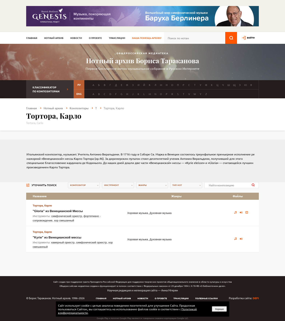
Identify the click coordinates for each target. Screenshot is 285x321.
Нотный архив (53, 38)
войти (251, 37)
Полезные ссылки (206, 298)
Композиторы (79, 108)
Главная (31, 38)
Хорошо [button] (219, 309)
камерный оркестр (63, 242)
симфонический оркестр (66, 216)
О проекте (95, 38)
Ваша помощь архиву (146, 38)
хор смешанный (64, 220)
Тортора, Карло (42, 205)
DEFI (256, 298)
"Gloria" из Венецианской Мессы (58, 211)
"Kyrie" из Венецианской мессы (57, 237)
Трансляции (117, 38)
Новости (76, 38)
